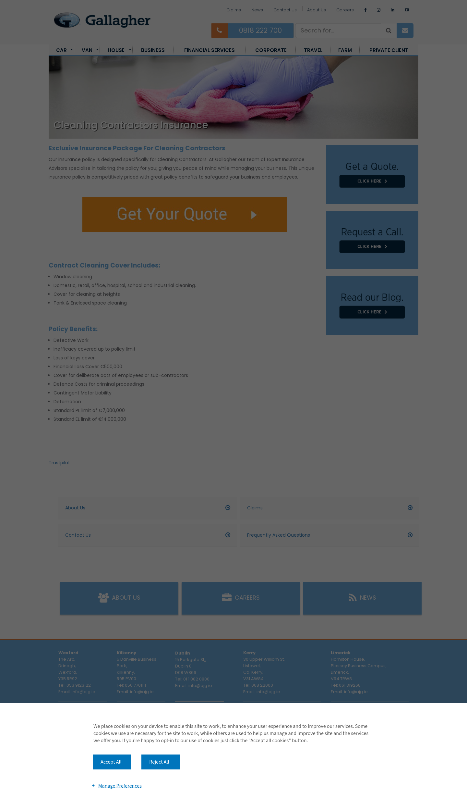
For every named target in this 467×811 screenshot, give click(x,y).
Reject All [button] (159, 762)
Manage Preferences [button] (120, 785)
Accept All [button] (111, 762)
